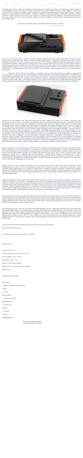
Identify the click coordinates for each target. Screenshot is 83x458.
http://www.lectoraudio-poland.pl (11, 228)
